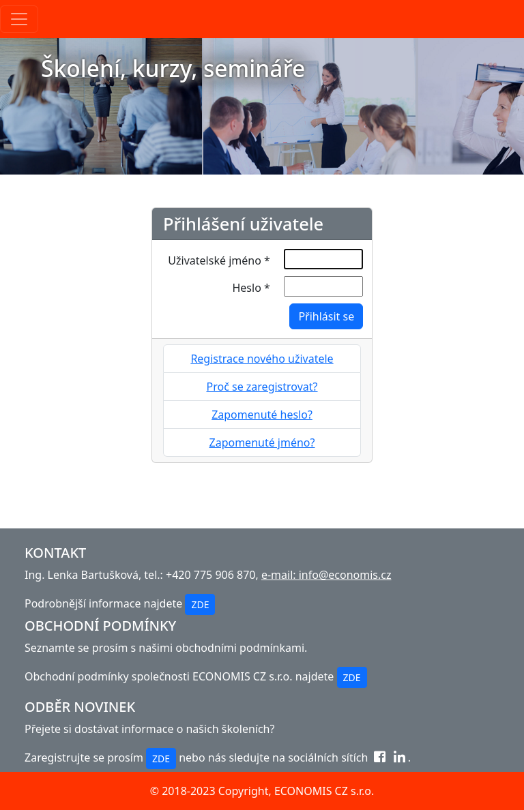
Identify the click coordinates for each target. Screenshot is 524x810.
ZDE (200, 604)
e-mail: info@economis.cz (326, 574)
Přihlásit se (326, 316)
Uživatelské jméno (219, 260)
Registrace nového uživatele (261, 358)
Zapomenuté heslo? (262, 414)
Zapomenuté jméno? (262, 442)
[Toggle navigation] (19, 19)
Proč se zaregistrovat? (261, 386)
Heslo (251, 287)
